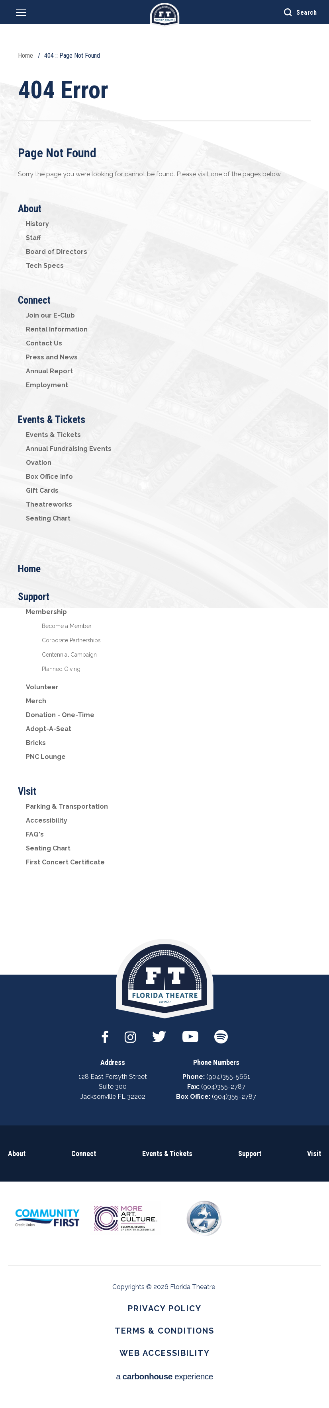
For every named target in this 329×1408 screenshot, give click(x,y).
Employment (47, 385)
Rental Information (57, 329)
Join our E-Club (50, 315)
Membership (46, 612)
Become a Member (67, 626)
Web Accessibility (164, 1353)
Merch (36, 701)
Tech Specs (45, 265)
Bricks (36, 743)
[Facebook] (105, 1033)
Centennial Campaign (69, 654)
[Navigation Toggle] (21, 14)
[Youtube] (190, 1033)
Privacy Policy (165, 1308)
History (37, 224)
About (29, 209)
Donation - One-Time (60, 715)
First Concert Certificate (65, 862)
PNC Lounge (46, 757)
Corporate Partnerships (71, 640)
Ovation (38, 462)
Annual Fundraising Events (69, 448)
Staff (33, 238)
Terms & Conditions (164, 1331)
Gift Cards (42, 490)
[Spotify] (221, 1033)
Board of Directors (56, 251)
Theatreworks (49, 504)
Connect (34, 300)
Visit (27, 791)
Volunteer (42, 687)
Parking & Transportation (67, 806)
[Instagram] (130, 1033)
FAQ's (35, 834)
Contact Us (44, 343)
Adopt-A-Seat (48, 729)
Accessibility (46, 820)
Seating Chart (48, 518)
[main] (164, 487)
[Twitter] (159, 1033)
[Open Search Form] (294, 12)
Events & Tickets (51, 419)
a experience (164, 1376)
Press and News (52, 357)
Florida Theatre (165, 15)
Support (33, 597)
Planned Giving (61, 669)
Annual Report (49, 371)
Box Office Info (49, 476)
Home (25, 55)
